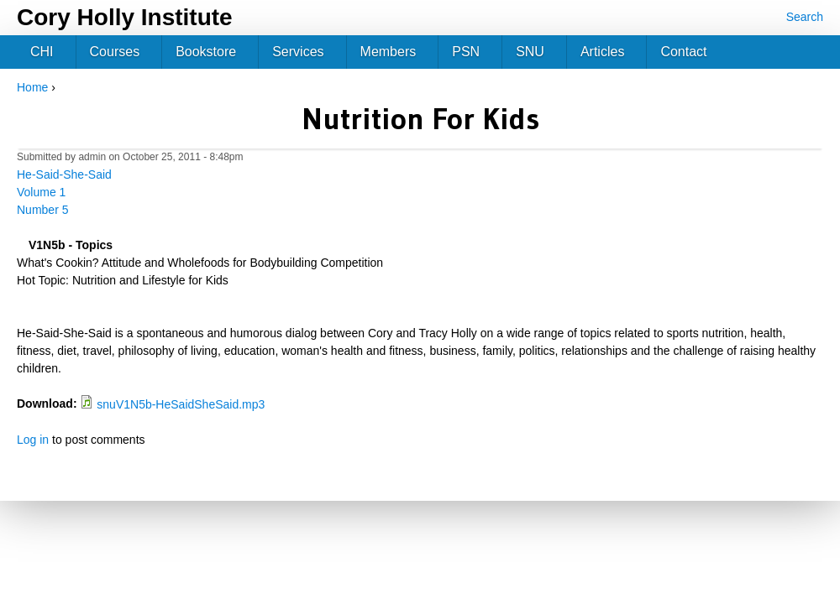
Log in (33, 439)
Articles (602, 51)
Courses (115, 51)
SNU (530, 51)
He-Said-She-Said (64, 174)
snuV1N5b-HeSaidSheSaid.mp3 (181, 404)
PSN (466, 51)
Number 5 (42, 209)
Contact (683, 51)
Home (32, 87)
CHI (42, 51)
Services (297, 51)
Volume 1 (41, 192)
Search (804, 16)
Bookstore (206, 51)
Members (388, 51)
